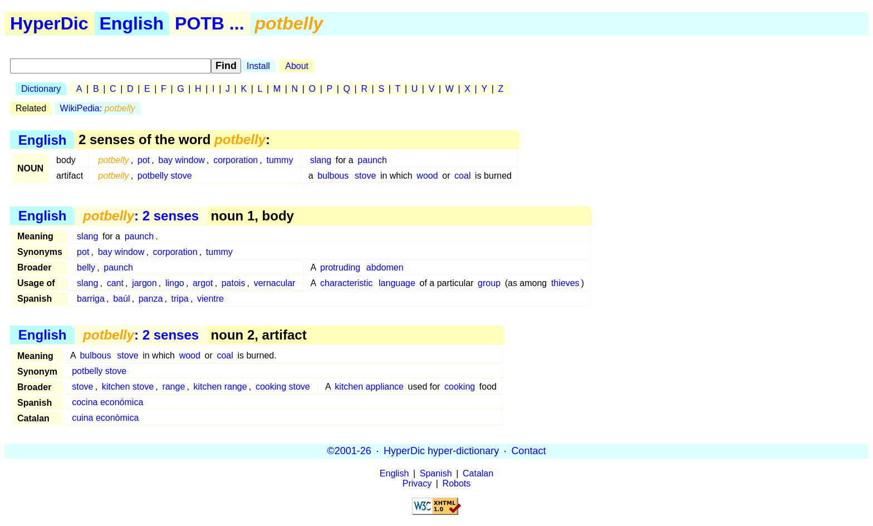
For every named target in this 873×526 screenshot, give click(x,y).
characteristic (346, 283)
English (132, 23)
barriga (91, 298)
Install (258, 66)
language (397, 283)
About (296, 66)
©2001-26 (349, 450)
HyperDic (49, 23)
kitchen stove (128, 386)
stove (365, 175)
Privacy (417, 483)
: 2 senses (141, 215)
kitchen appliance (369, 386)
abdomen (385, 267)
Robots (457, 483)
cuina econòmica (105, 417)
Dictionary (41, 89)
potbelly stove (165, 175)
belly (86, 267)
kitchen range (220, 386)
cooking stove (283, 386)
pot (144, 160)
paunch (372, 160)
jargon (144, 283)
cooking (459, 386)
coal (462, 175)
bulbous (333, 175)
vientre (210, 298)
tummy (279, 160)
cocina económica (107, 402)
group (489, 283)
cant (115, 283)
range (173, 386)
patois (234, 283)
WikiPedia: (97, 108)
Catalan (478, 473)
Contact (528, 450)
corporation (235, 160)
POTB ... (209, 23)
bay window (181, 160)
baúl (121, 298)
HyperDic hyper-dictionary (441, 450)
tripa (180, 298)
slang (320, 160)
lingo (174, 283)
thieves (565, 283)
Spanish (436, 473)
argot (203, 283)
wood (427, 175)
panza (151, 298)
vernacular (275, 283)
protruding (340, 267)
